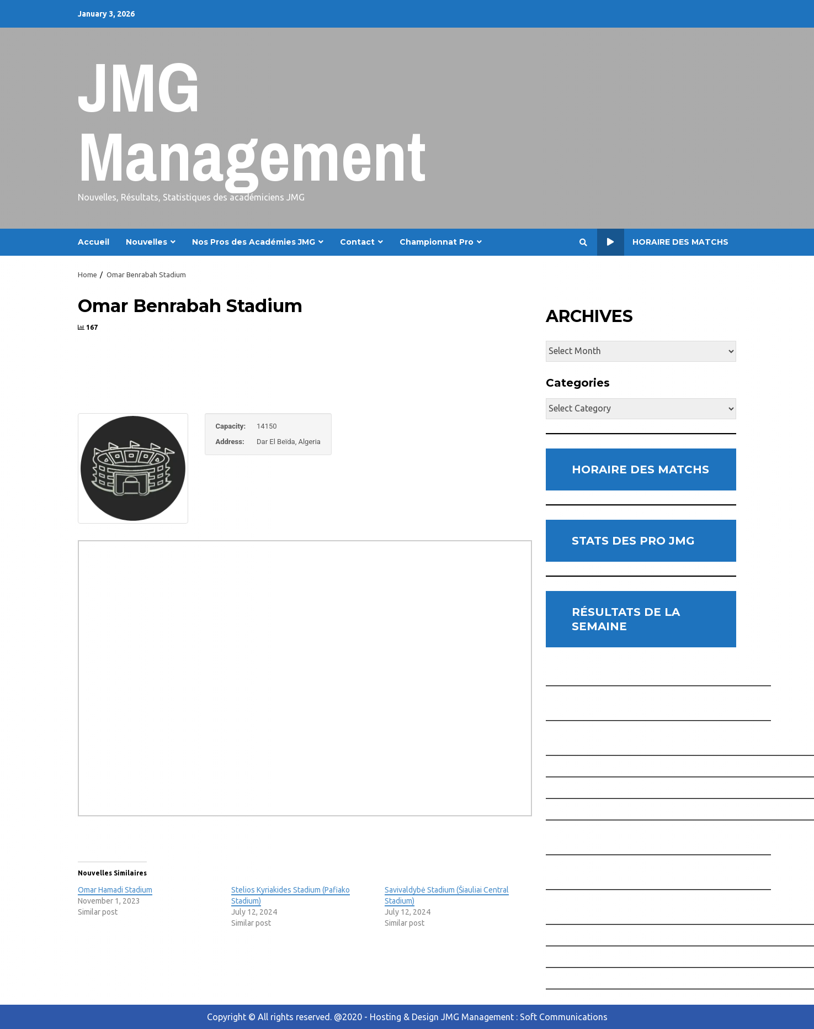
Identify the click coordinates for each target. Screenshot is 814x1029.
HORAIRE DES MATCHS (640, 469)
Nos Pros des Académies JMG (253, 242)
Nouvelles (146, 242)
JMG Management (252, 121)
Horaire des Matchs (662, 242)
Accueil (93, 242)
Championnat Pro (436, 242)
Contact (357, 242)
